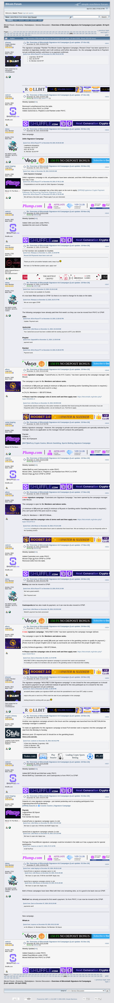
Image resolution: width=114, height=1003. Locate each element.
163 (11, 33)
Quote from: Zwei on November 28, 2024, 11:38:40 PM (39, 689)
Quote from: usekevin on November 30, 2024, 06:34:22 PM (41, 741)
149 (62, 32)
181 (64, 33)
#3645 (107, 213)
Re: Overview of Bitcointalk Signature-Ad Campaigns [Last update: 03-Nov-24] (58, 129)
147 (56, 32)
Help (15, 20)
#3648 (107, 370)
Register (34, 20)
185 (77, 33)
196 (17, 35)
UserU (7, 245)
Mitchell (36, 98)
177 (52, 33)
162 (8, 33)
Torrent (34, 17)
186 (80, 33)
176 (49, 33)
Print (106, 35)
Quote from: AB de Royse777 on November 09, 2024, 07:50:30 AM (43, 194)
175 (47, 33)
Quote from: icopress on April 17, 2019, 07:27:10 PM (39, 846)
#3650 (107, 460)
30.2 (29, 17)
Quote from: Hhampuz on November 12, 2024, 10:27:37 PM (41, 299)
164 (14, 33)
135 (20, 32)
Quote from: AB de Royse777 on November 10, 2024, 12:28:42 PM (43, 318)
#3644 (107, 167)
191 (95, 33)
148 (59, 32)
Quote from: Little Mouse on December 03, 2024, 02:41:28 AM (42, 833)
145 (50, 32)
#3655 (107, 678)
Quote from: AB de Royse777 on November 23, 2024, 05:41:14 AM (43, 588)
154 (77, 32)
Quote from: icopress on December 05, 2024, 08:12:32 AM (41, 924)
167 (23, 33)
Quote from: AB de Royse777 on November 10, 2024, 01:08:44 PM (43, 350)
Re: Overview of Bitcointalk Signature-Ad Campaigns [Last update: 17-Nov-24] (58, 492)
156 (83, 32)
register (30, 13)
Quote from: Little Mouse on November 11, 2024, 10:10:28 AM (42, 329)
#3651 (107, 493)
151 (68, 32)
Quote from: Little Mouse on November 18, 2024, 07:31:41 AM (42, 526)
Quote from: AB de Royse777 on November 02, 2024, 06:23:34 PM (43, 54)
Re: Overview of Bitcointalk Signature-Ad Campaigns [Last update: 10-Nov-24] (58, 245)
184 (74, 33)
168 (26, 33)
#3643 (107, 130)
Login (27, 20)
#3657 (107, 763)
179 (58, 33)
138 (29, 32)
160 (95, 32)
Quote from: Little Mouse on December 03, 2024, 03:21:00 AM (42, 823)
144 (47, 32)
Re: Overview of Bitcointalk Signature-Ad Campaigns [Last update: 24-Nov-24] (58, 579)
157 (86, 32)
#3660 (107, 943)
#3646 (107, 246)
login (24, 13)
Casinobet (27, 528)
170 (32, 33)
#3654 (107, 627)
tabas (7, 129)
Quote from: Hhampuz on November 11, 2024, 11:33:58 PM (41, 253)
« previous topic (103, 30)
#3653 (107, 580)
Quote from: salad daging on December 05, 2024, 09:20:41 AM (42, 868)
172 (38, 33)
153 (74, 32)
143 (44, 32)
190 (92, 33)
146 (53, 32)
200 (29, 35)
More (40, 20)
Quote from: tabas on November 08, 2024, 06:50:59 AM (40, 171)
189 (89, 33)
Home (10, 20)
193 (8, 35)
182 (67, 33)
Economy (19, 25)
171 (35, 33)
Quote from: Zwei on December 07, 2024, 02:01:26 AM (39, 903)
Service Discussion (43, 25)
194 (11, 35)
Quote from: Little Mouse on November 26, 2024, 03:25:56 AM (42, 609)
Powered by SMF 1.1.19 (44, 999)
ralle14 (7, 95)
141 (38, 32)
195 (14, 35)
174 (44, 33)
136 (23, 32)
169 (29, 33)
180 (61, 33)
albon (7, 369)
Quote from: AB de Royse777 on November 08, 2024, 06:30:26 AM (43, 143)
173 (41, 33)
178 (55, 33)
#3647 (107, 284)
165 (17, 33)
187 (83, 33)
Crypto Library (11, 716)
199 (26, 35)
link (35, 102)
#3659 (107, 864)
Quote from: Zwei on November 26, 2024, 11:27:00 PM (39, 658)
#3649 (107, 423)
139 (32, 32)
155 (80, 32)
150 (65, 32)
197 (20, 35)
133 (14, 32)
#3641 (107, 43)
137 (26, 32)
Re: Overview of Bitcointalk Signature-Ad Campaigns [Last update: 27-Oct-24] (58, 42)
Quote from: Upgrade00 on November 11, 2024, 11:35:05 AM (41, 339)
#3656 (107, 717)
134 (17, 32)
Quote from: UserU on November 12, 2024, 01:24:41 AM (40, 289)
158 (89, 32)
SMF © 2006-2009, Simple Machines (65, 999)
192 (5, 35)
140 (35, 32)
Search (21, 20)
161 (5, 33)
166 (20, 33)
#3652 (107, 547)
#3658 (107, 797)
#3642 (107, 96)
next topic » (105, 32)
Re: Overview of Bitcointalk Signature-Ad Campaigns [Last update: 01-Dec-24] (58, 796)
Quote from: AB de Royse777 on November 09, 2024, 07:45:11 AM (43, 181)
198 (23, 35)
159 (92, 32)
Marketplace (29, 25)
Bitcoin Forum (9, 25)
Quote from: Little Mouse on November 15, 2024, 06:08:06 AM (42, 403)
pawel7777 (45, 98)
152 (71, 32)
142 (41, 32)
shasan (8, 42)
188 (86, 33)
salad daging (10, 166)
